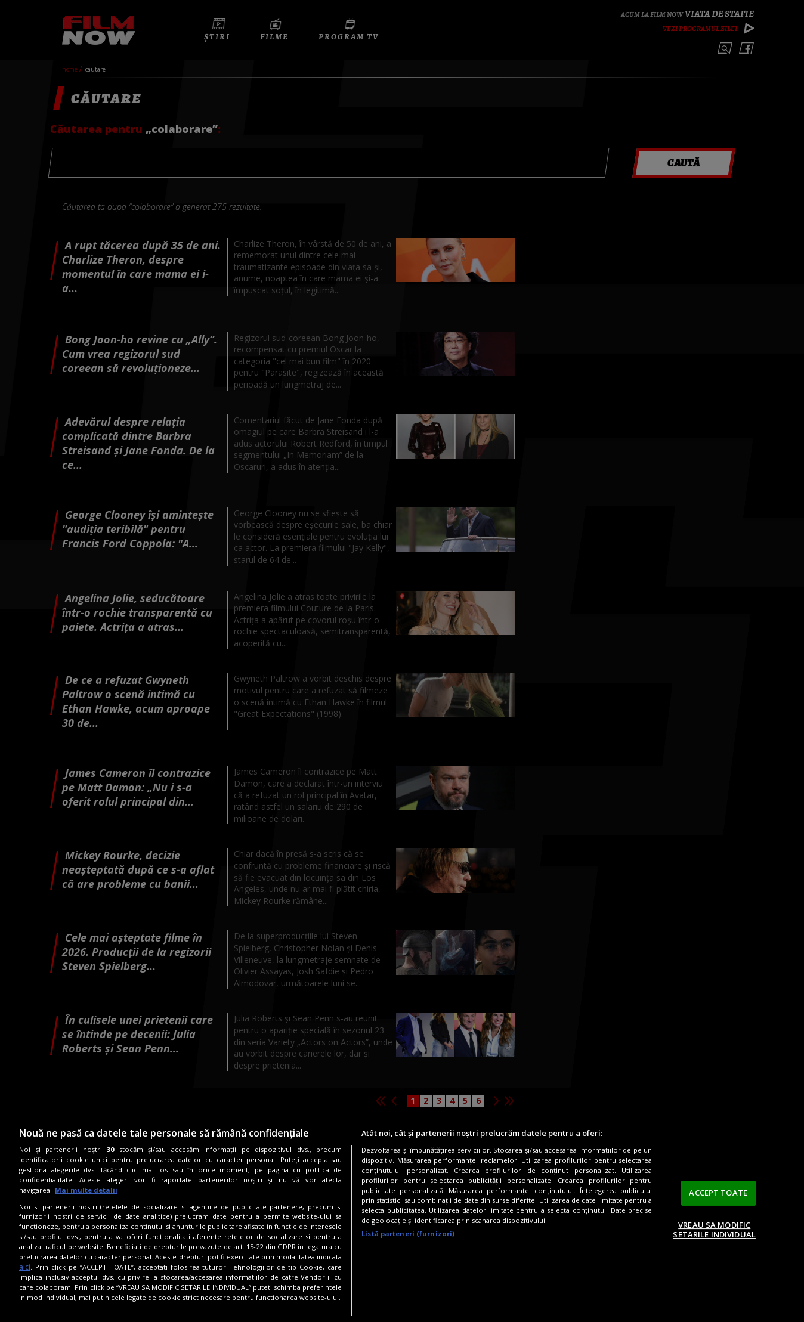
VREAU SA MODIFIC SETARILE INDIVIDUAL (714, 1229)
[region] (402, 1218)
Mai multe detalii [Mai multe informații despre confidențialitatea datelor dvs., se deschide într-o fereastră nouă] (86, 1189)
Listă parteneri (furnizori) (407, 1233)
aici (24, 1267)
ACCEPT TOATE (718, 1192)
